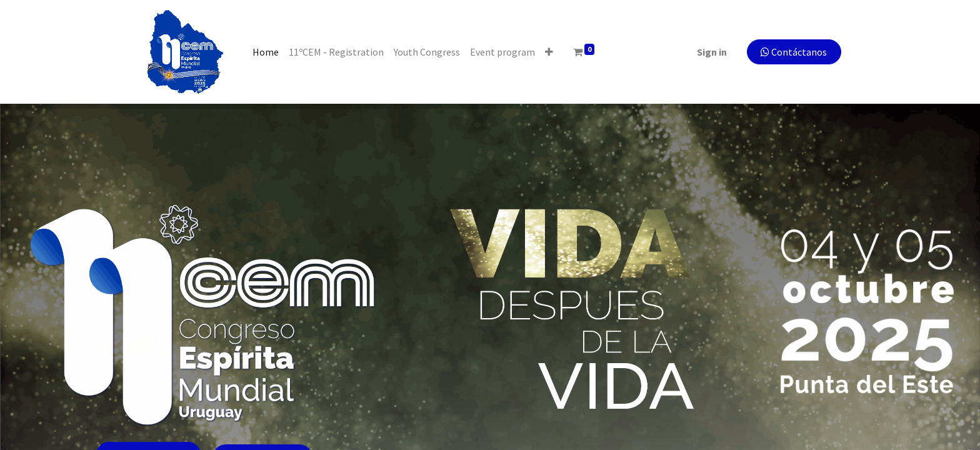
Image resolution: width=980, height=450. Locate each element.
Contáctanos (789, 52)
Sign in (707, 52)
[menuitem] (270, 51)
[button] (553, 51)
